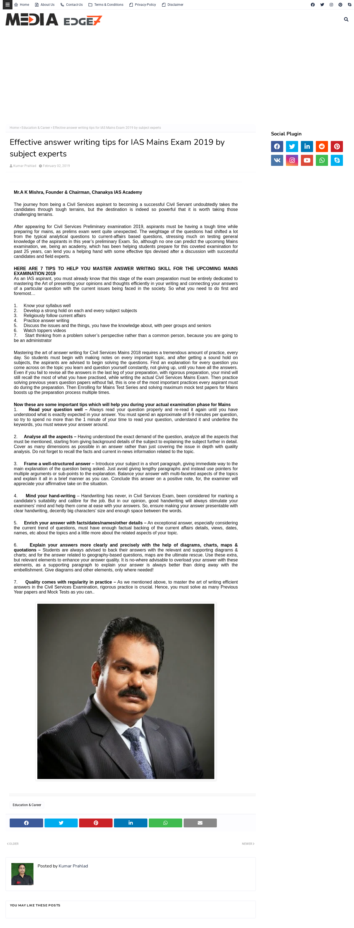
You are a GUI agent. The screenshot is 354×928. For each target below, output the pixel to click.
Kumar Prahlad (24, 166)
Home (21, 4)
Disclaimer (172, 4)
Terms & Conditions (105, 4)
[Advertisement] (171, 77)
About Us (44, 4)
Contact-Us (71, 4)
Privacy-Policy (142, 4)
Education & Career (36, 128)
